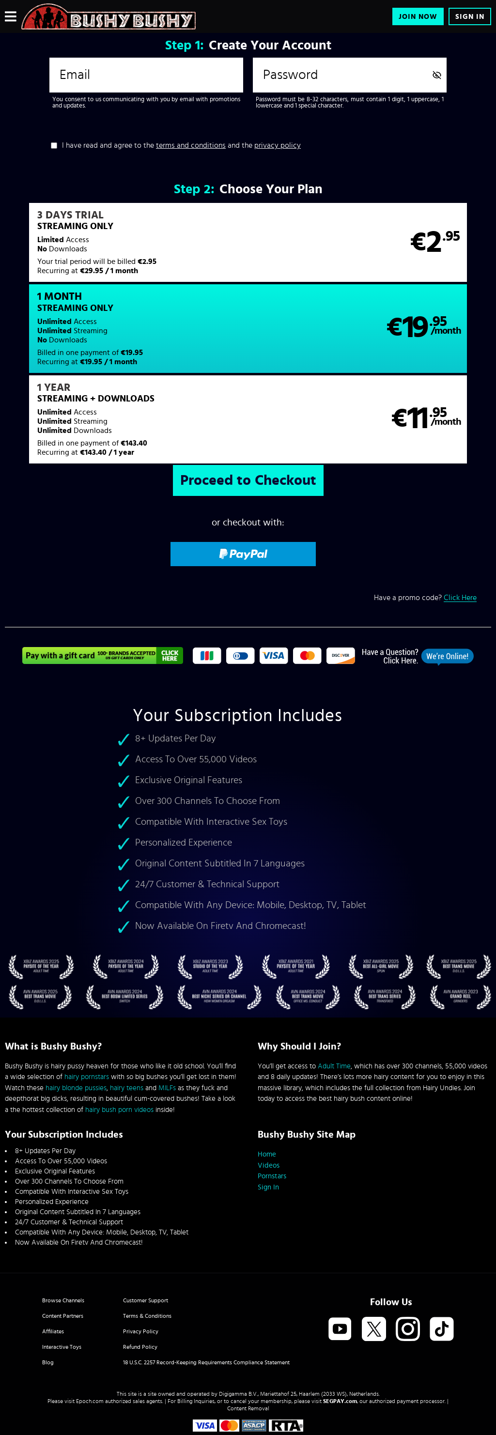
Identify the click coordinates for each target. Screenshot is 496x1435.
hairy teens (126, 1041)
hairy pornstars (86, 1030)
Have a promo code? (425, 521)
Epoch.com (90, 1354)
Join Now (418, 16)
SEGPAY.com (340, 1354)
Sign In (469, 16)
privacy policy (277, 145)
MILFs (167, 1041)
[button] (126, 248)
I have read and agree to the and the (181, 145)
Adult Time (334, 1019)
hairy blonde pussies (76, 1041)
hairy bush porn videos (119, 1062)
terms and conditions (191, 145)
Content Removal (248, 1361)
